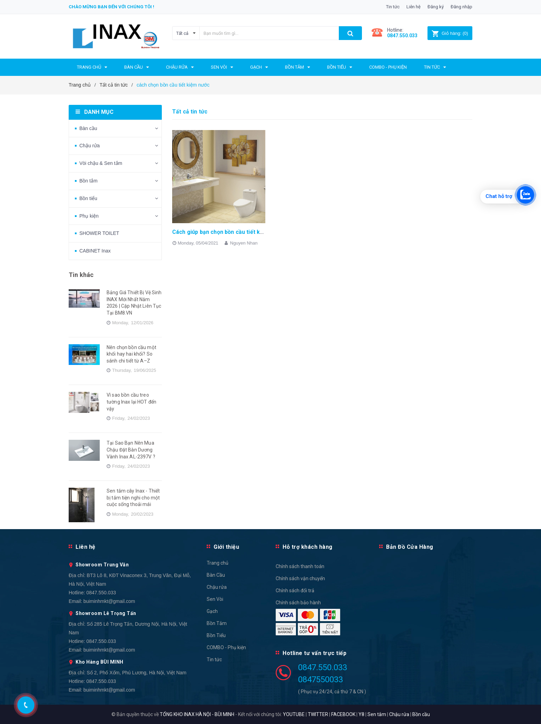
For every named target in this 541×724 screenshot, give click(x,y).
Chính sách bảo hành (298, 602)
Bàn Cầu (216, 575)
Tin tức (393, 6)
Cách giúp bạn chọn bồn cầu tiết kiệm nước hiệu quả (239, 232)
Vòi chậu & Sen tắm (100, 163)
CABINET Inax (95, 251)
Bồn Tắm (217, 623)
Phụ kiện (89, 216)
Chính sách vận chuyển (300, 578)
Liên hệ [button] (86, 547)
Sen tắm (376, 714)
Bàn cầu (88, 128)
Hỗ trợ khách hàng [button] (308, 547)
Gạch (212, 611)
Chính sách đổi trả (295, 590)
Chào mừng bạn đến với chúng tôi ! (111, 6)
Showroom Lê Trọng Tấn (106, 613)
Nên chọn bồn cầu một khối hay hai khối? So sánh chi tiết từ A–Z (131, 354)
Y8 (361, 714)
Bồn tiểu (88, 198)
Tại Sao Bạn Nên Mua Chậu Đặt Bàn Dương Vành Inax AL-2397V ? (131, 449)
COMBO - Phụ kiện (226, 647)
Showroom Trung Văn (102, 564)
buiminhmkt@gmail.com (109, 601)
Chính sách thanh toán (300, 566)
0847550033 (320, 679)
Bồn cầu (421, 714)
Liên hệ (413, 6)
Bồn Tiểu (216, 635)
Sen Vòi (215, 599)
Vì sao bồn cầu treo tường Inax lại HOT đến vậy (131, 401)
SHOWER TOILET (99, 233)
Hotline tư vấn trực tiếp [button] (314, 653)
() (450, 33)
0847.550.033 (101, 592)
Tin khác (81, 274)
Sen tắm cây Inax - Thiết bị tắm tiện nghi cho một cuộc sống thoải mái (133, 497)
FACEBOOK (343, 714)
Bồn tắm (88, 181)
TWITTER (318, 714)
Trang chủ (217, 563)
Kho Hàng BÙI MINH (100, 662)
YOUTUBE (294, 714)
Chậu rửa (89, 145)
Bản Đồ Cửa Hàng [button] (409, 547)
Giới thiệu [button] (226, 547)
